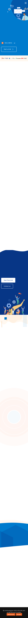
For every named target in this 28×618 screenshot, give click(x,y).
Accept (19, 614)
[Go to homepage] (6, 3)
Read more (11, 614)
